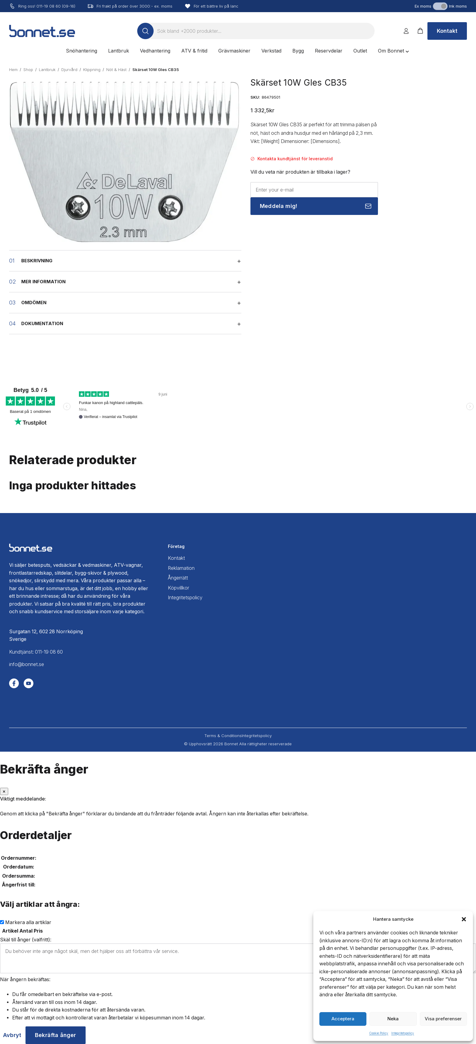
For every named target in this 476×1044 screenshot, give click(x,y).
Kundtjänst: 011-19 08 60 (36, 652)
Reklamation (181, 568)
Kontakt (447, 31)
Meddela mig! (278, 206)
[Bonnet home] (42, 31)
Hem (13, 69)
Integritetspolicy (402, 1033)
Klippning (91, 69)
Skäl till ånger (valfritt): (25, 940)
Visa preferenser (443, 1019)
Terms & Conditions (223, 735)
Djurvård (69, 69)
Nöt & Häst (116, 69)
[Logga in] (406, 31)
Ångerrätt (178, 578)
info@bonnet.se (26, 664)
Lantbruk (47, 69)
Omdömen (33, 302)
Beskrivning (37, 261)
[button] (464, 919)
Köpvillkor (178, 588)
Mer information (43, 281)
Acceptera (343, 1019)
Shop (28, 69)
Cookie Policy (378, 1033)
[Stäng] (4, 791)
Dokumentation (42, 323)
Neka (393, 1019)
